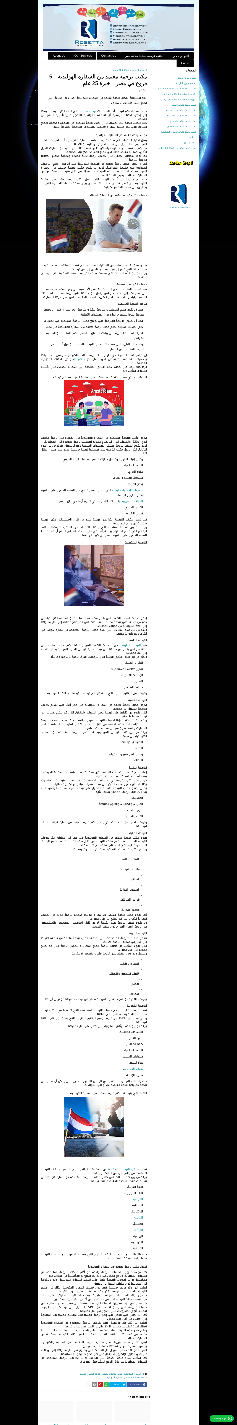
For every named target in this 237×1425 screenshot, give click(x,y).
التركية (139, 1230)
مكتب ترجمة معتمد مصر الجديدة (181, 110)
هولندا (78, 359)
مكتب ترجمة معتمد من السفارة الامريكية (177, 89)
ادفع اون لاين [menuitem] (180, 55)
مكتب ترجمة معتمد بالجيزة (184, 105)
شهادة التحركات (133, 1068)
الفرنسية (137, 1199)
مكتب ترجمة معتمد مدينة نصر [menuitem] (144, 55)
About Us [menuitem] (59, 55)
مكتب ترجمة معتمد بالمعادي (183, 121)
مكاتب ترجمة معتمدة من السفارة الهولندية (127, 1377)
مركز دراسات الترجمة (186, 78)
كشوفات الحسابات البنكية (127, 490)
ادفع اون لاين (189, 143)
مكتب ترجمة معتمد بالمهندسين (181, 127)
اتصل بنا (192, 137)
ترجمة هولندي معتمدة (112, 1373)
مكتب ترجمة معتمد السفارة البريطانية (178, 132)
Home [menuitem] (185, 63)
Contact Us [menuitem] (108, 55)
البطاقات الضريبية (132, 501)
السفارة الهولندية (121, 70)
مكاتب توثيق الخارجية (186, 83)
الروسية (138, 1217)
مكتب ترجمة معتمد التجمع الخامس (180, 116)
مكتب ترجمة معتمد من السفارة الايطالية (177, 148)
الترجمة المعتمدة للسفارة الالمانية (180, 94)
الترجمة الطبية (131, 645)
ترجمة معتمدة (87, 111)
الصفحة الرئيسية (139, 70)
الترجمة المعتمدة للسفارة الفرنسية (180, 100)
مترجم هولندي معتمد (90, 1373)
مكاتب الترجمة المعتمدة (124, 1169)
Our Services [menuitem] (83, 55)
